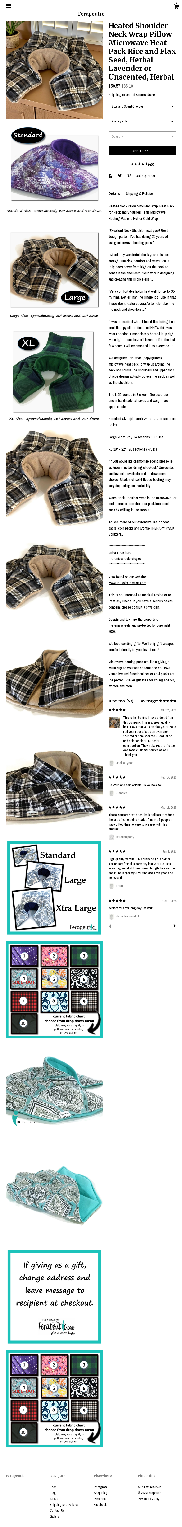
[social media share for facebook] (111, 176)
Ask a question (146, 176)
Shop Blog (101, 1493)
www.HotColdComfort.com (127, 582)
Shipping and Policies (64, 1505)
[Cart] (176, 7)
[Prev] (110, 926)
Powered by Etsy (148, 1499)
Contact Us (57, 1510)
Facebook (100, 1505)
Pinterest (100, 1499)
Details (115, 193)
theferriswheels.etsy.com (126, 558)
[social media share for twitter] (120, 176)
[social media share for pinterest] (129, 176)
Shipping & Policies (140, 193)
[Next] (174, 926)
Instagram (100, 1487)
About (54, 1499)
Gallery (54, 1516)
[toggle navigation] (8, 6)
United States (136, 94)
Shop (53, 1487)
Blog (53, 1493)
